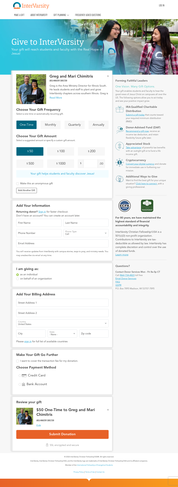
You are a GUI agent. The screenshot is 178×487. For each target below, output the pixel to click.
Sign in (42, 212)
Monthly (50, 124)
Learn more (121, 255)
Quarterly (74, 124)
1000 (60, 164)
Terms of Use (90, 472)
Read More (56, 98)
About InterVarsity (38, 15)
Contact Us (100, 472)
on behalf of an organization (36, 278)
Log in (161, 5)
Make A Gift (19, 15)
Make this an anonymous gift (36, 183)
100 (61, 151)
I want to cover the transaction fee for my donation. (49, 361)
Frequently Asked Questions (88, 15)
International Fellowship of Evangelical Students (95, 465)
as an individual (29, 274)
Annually (98, 124)
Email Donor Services (125, 279)
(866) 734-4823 (127, 275)
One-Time (26, 124)
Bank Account (37, 384)
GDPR (118, 285)
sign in (28, 341)
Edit (38, 425)
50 (30, 151)
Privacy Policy (79, 472)
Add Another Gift (26, 190)
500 (30, 164)
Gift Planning (60, 15)
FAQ (117, 282)
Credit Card (36, 375)
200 (91, 151)
